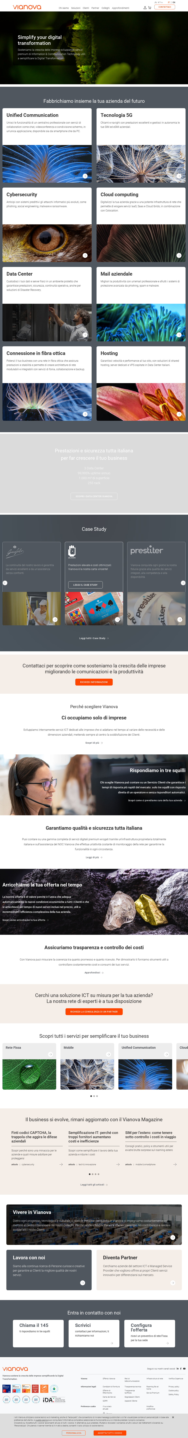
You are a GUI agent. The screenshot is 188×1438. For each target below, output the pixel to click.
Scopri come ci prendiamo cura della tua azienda (155, 800)
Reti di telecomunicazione (132, 1380)
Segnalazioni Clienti (132, 1397)
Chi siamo (64, 8)
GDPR (105, 1401)
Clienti (86, 8)
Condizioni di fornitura (111, 1387)
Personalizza (73, 1433)
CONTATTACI (165, 7)
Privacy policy (174, 1387)
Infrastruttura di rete (155, 1379)
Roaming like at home (153, 1388)
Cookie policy (174, 1391)
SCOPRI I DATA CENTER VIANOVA (94, 496)
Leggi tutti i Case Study (92, 638)
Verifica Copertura (176, 1379)
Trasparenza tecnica (133, 1387)
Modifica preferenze (151, 1407)
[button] (183, 582)
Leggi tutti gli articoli (92, 1184)
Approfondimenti (120, 8)
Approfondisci (92, 972)
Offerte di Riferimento (107, 1392)
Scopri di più (92, 743)
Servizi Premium (153, 1393)
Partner (95, 8)
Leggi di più (92, 857)
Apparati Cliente (131, 1401)
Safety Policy (174, 1394)
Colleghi (106, 8)
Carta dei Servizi (109, 1397)
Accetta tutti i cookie (110, 1433)
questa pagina (41, 1420)
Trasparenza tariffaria (130, 1392)
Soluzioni (75, 8)
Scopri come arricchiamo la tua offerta (23, 920)
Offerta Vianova (109, 1379)
